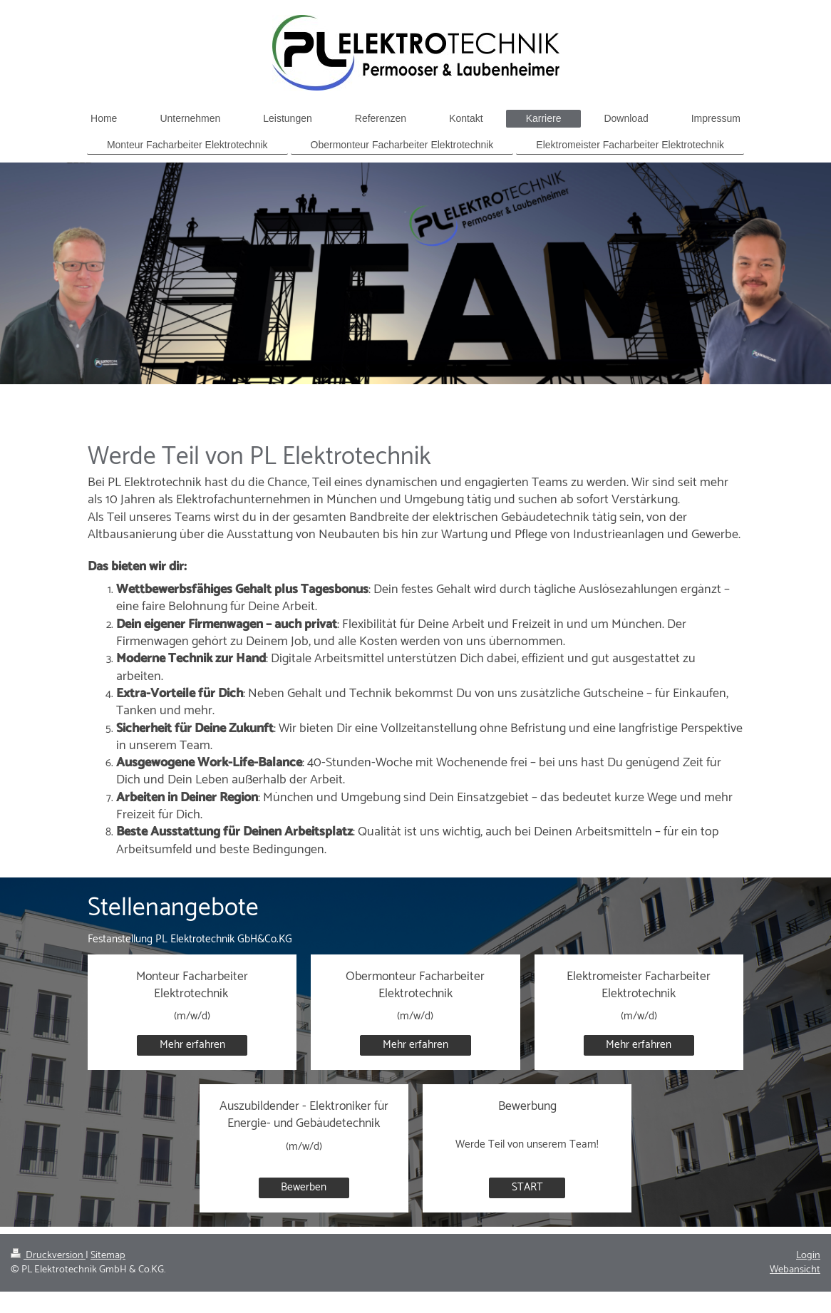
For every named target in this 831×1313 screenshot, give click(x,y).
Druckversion (48, 1255)
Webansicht (795, 1269)
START (527, 1187)
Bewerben (303, 1187)
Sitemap (108, 1255)
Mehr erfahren (192, 1045)
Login (808, 1255)
